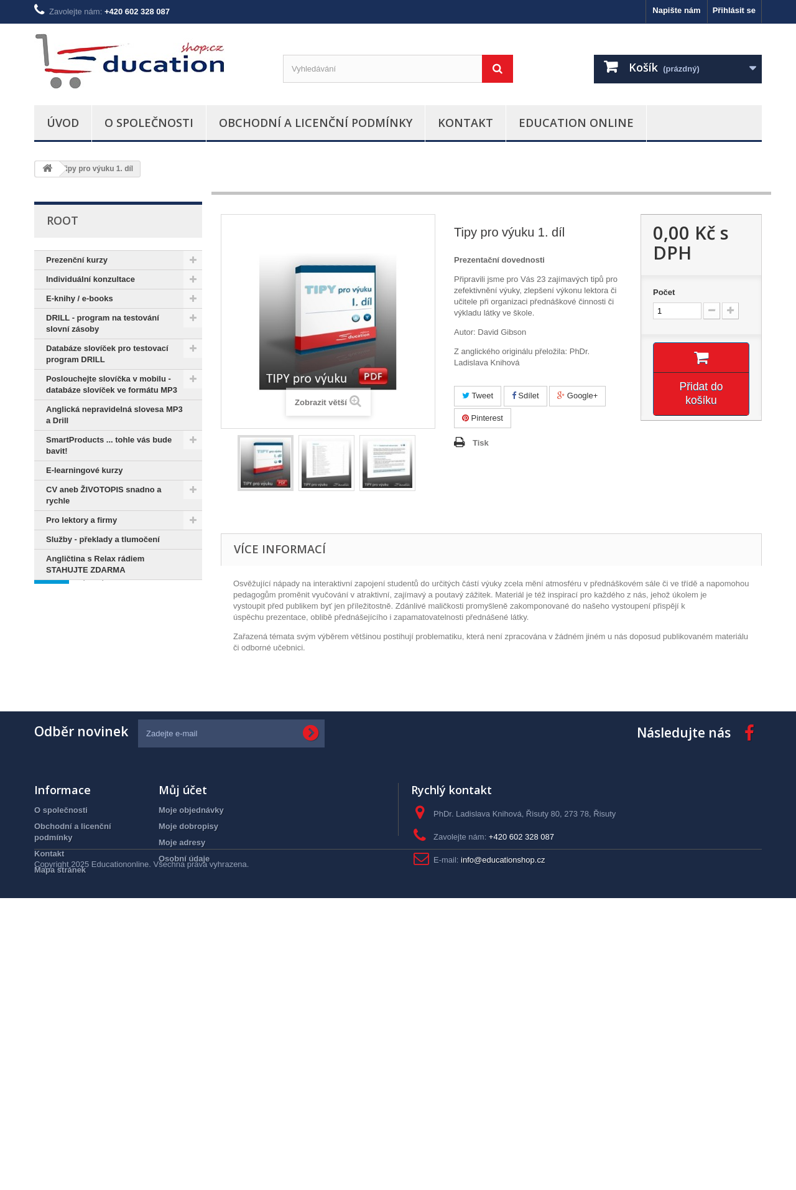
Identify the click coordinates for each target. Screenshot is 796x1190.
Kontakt (465, 122)
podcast (162, 847)
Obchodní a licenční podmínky (315, 122)
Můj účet (183, 1031)
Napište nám (676, 10)
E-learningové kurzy (84, 470)
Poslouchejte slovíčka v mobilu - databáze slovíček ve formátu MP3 (111, 384)
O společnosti (148, 122)
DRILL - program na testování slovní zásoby (102, 323)
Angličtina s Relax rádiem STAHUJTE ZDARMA (95, 564)
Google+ (577, 395)
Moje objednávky (191, 1051)
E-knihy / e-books (79, 298)
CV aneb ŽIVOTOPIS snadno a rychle (103, 495)
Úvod (63, 122)
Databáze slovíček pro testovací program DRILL (107, 354)
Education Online (576, 122)
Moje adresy (182, 1084)
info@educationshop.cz (503, 1101)
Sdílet (525, 395)
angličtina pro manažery (86, 847)
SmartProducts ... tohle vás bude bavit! (109, 445)
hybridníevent (66, 866)
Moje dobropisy (188, 1067)
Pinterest (482, 418)
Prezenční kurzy (77, 260)
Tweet (477, 395)
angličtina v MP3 (114, 791)
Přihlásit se (734, 10)
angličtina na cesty (76, 828)
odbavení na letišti (75, 810)
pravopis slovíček (74, 772)
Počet (664, 292)
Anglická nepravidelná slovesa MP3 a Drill (114, 415)
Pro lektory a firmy (81, 520)
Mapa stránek (60, 1111)
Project (54, 791)
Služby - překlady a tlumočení (103, 539)
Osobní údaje (184, 1100)
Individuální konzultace (90, 279)
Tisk (481, 442)
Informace (80, 617)
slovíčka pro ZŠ (152, 772)
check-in (176, 791)
